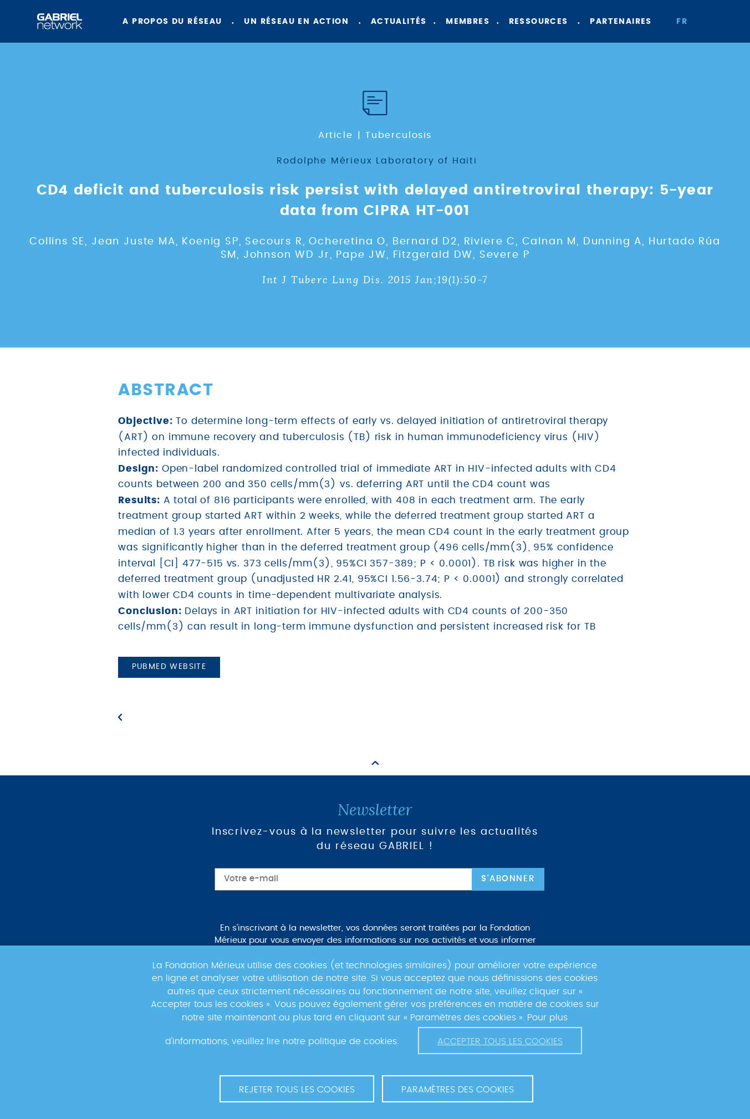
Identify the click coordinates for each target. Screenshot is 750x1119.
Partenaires (620, 21)
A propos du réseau (172, 21)
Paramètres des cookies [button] (457, 1089)
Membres (467, 21)
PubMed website (169, 667)
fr (681, 21)
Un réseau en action (296, 21)
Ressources (538, 21)
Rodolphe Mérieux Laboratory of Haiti (377, 160)
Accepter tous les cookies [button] (500, 1041)
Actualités (399, 21)
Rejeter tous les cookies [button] (297, 1089)
